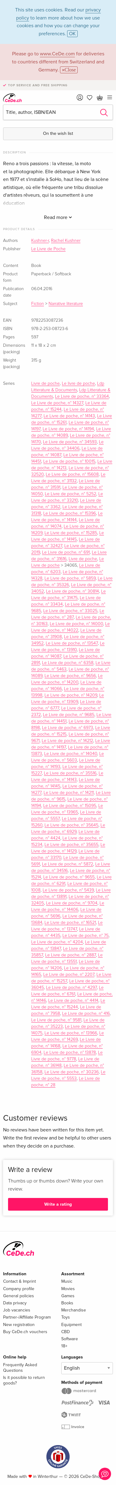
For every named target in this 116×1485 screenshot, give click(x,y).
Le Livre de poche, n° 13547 (72, 643)
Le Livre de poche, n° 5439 (68, 890)
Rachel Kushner (65, 240)
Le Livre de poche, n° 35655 (71, 845)
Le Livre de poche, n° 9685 (68, 715)
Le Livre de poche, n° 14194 (68, 429)
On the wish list (58, 133)
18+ (64, 1346)
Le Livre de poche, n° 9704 (71, 903)
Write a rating (58, 1204)
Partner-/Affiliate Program (27, 1317)
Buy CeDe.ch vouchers (25, 1331)
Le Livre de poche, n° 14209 (71, 695)
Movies (68, 1288)
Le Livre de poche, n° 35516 (70, 773)
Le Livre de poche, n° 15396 (69, 513)
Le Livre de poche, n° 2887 (70, 955)
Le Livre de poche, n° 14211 (69, 793)
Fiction (37, 304)
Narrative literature (66, 304)
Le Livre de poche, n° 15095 (69, 806)
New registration (19, 1324)
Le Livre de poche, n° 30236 (72, 1072)
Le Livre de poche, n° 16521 (70, 923)
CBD (65, 1331)
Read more (58, 217)
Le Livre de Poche (48, 249)
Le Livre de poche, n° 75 (85, 935)
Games (68, 1295)
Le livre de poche (78, 383)
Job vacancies (16, 1310)
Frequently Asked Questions (20, 1367)
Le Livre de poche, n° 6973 (67, 728)
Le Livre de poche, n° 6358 (67, 663)
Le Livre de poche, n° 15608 (72, 474)
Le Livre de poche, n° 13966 (71, 1033)
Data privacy (15, 1303)
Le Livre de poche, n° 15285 (71, 533)
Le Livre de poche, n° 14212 (67, 741)
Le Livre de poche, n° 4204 (57, 942)
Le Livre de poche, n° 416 (86, 1013)
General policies (18, 1295)
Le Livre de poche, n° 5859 (70, 578)
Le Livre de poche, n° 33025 (70, 611)
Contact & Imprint (19, 1281)
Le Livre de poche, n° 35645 (71, 825)
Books (67, 1303)
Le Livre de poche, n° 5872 (67, 864)
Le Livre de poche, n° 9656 (70, 676)
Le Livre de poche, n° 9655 (69, 877)
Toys (65, 1317)
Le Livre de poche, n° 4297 (71, 987)
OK (72, 34)
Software (69, 1338)
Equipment (71, 1324)
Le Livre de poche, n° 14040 (70, 754)
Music (66, 1281)
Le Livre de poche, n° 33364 (82, 396)
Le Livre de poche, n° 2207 (68, 974)
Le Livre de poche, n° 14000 (76, 624)
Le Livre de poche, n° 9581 (56, 1020)
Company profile (18, 1288)
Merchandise (73, 1310)
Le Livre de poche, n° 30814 (72, 591)
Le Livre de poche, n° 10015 (69, 461)
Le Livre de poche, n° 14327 (57, 403)
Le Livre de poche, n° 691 (66, 552)
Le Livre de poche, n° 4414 (73, 1000)
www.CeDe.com (57, 54)
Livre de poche (45, 383)
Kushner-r (40, 240)
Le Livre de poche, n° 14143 (69, 416)
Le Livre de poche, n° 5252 (70, 494)
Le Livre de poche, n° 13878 (70, 1052)
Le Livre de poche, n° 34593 (70, 442)
